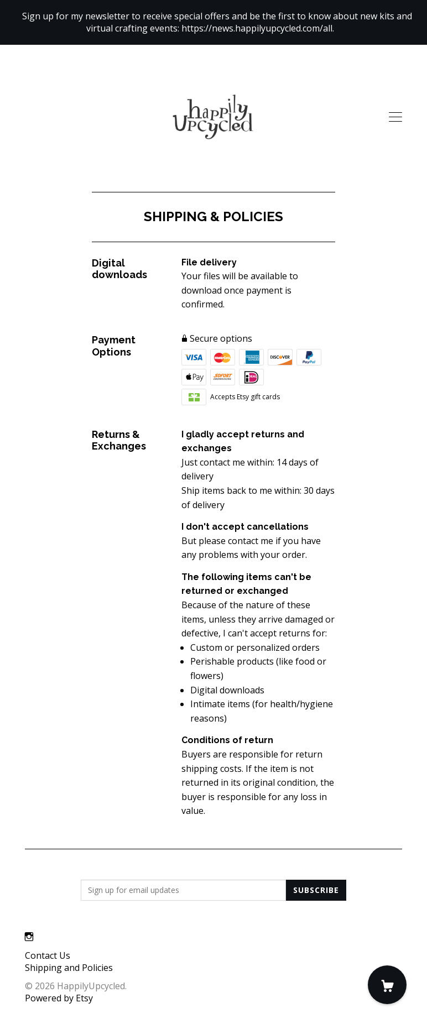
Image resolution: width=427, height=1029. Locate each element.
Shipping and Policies (69, 968)
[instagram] (29, 937)
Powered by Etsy (59, 998)
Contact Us (47, 955)
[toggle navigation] (395, 117)
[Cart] (387, 984)
